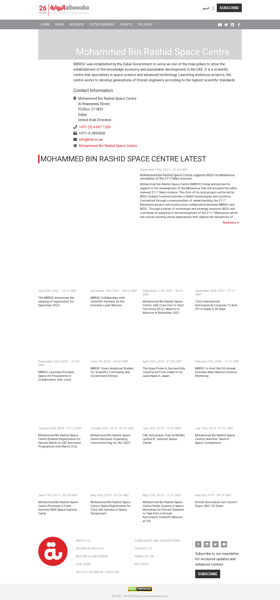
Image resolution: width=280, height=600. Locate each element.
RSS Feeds (141, 564)
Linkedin (232, 23)
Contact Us (143, 548)
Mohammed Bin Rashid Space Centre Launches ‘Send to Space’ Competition (215, 438)
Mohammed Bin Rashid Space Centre (108, 146)
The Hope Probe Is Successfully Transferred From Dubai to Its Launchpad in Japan (164, 372)
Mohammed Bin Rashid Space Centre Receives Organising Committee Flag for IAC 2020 (110, 438)
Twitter (226, 23)
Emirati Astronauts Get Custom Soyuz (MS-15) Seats (216, 504)
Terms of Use (144, 556)
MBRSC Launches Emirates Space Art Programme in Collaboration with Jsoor (56, 375)
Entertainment (102, 24)
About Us (83, 540)
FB (239, 23)
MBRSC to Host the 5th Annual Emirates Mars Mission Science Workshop (216, 372)
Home (45, 24)
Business (76, 24)
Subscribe (229, 8)
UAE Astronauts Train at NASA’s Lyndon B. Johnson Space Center (164, 438)
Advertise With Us (90, 548)
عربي (206, 8)
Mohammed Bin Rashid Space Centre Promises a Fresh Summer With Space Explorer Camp (58, 507)
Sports (126, 24)
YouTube (220, 23)
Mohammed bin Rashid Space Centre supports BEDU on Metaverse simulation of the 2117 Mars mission (187, 176)
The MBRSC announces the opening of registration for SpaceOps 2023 (56, 301)
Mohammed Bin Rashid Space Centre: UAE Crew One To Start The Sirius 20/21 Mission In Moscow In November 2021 (163, 307)
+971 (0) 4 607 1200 (95, 127)
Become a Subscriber (92, 556)
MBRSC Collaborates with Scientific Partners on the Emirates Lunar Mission (108, 301)
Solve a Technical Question (97, 572)
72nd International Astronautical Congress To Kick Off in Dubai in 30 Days (216, 305)
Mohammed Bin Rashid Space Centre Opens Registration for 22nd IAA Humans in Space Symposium (111, 507)
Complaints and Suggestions (157, 540)
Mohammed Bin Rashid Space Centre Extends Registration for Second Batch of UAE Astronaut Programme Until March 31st (59, 440)
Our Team (83, 564)
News (59, 24)
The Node (145, 24)
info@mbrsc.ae (91, 139)
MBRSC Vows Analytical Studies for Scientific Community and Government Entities (112, 372)
